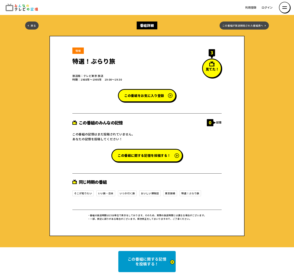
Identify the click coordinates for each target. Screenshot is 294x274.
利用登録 (250, 7)
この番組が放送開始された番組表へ (242, 25)
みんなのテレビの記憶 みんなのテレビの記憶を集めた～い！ (22, 7)
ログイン (267, 7)
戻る (33, 25)
